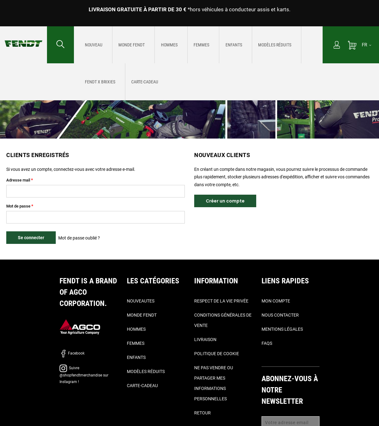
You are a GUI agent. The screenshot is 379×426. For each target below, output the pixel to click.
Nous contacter (280, 315)
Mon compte (276, 300)
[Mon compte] (337, 45)
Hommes (136, 329)
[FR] (366, 44)
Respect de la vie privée (221, 300)
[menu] (198, 44)
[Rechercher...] (60, 45)
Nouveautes (140, 300)
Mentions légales (282, 329)
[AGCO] (80, 326)
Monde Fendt (142, 315)
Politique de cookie (216, 353)
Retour (202, 412)
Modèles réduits (146, 371)
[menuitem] (91, 44)
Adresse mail (18, 180)
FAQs (267, 343)
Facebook (72, 353)
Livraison (205, 339)
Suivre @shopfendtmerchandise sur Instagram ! (84, 375)
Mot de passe (18, 206)
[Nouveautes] (90, 45)
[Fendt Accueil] (23, 37)
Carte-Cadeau (142, 385)
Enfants (136, 357)
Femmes (135, 343)
